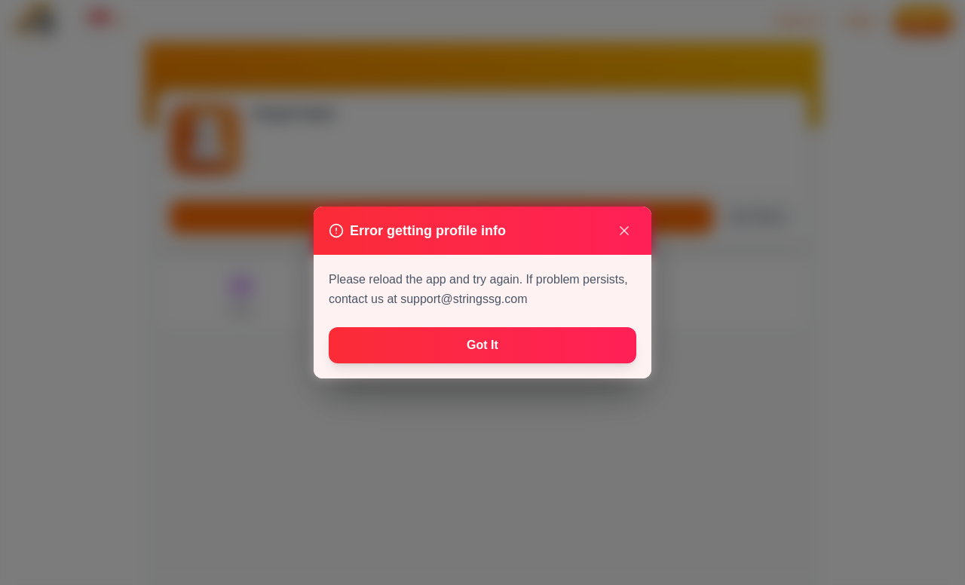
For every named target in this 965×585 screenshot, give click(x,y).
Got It (482, 344)
